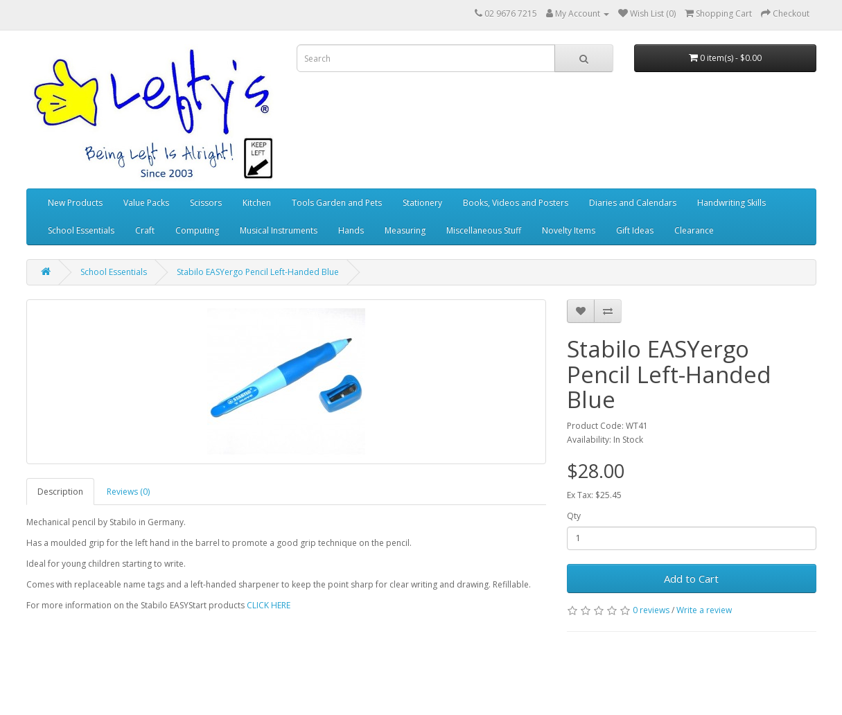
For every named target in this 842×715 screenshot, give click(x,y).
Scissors (206, 203)
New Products (75, 203)
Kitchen (257, 203)
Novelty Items (568, 230)
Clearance (694, 230)
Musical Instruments (278, 230)
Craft (145, 230)
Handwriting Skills (731, 203)
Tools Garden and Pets (337, 203)
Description (60, 491)
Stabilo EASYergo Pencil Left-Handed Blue (258, 272)
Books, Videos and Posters (515, 203)
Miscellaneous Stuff (483, 230)
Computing (197, 230)
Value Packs (146, 203)
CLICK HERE (268, 605)
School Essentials (81, 230)
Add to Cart (691, 578)
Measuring (405, 230)
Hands (351, 230)
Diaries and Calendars (632, 203)
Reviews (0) (128, 491)
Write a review (704, 610)
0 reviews (651, 610)
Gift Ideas (635, 230)
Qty (574, 516)
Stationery (422, 203)
